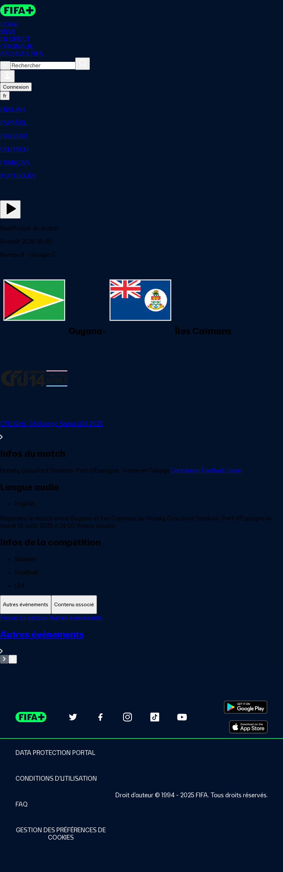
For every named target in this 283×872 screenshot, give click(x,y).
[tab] (25, 604)
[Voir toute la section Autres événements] (141, 642)
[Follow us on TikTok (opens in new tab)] (155, 717)
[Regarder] (10, 209)
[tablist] (141, 604)
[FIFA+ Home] (18, 10)
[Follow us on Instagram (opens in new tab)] (127, 717)
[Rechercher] (82, 63)
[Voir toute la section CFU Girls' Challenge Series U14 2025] (141, 430)
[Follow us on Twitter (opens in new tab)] (73, 717)
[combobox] (43, 65)
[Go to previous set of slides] (4, 659)
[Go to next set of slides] (12, 659)
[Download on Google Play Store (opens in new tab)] (246, 707)
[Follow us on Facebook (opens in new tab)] (100, 717)
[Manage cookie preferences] (60, 833)
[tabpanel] (141, 639)
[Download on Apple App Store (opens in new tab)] (248, 727)
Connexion (16, 87)
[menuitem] (141, 109)
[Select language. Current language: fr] (5, 95)
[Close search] (5, 65)
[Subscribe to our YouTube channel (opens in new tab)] (182, 717)
